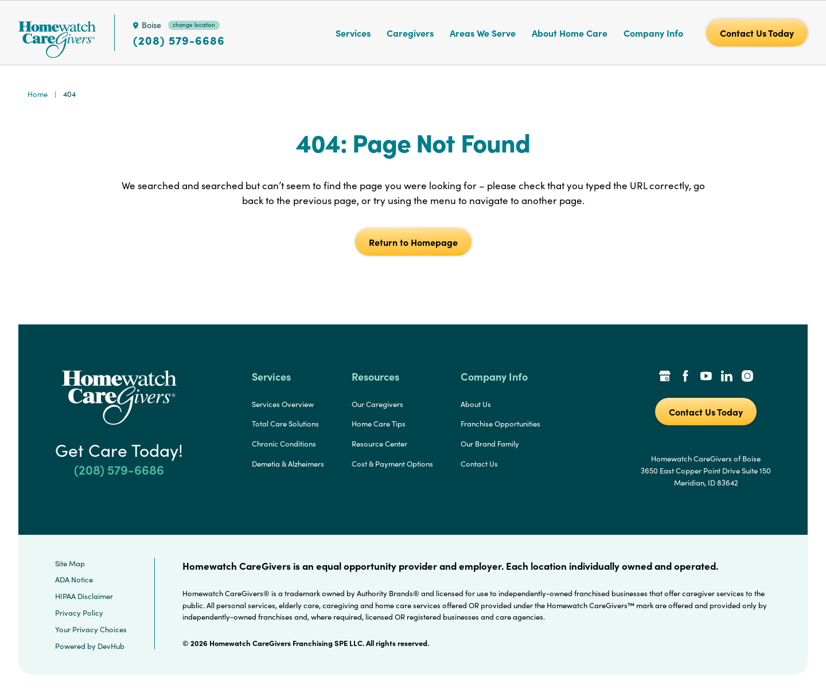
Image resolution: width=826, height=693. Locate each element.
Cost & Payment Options (392, 464)
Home (38, 94)
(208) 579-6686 (179, 40)
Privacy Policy (79, 613)
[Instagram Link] (747, 377)
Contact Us (479, 464)
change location (194, 25)
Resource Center (379, 443)
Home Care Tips (379, 423)
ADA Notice (74, 579)
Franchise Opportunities (500, 423)
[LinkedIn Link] (727, 377)
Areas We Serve (483, 32)
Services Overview (283, 404)
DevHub (111, 646)
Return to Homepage (413, 242)
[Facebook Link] (685, 377)
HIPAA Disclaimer (84, 596)
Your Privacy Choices (91, 629)
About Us (476, 404)
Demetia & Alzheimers (288, 464)
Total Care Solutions (285, 423)
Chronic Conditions (284, 443)
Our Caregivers (377, 404)
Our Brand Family (490, 443)
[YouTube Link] (706, 377)
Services (353, 32)
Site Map (70, 563)
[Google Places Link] (665, 377)
